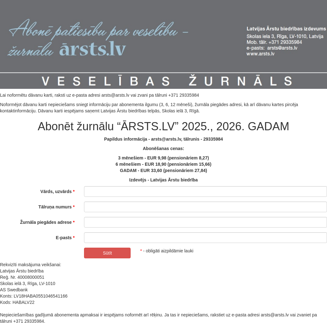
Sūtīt (107, 253)
